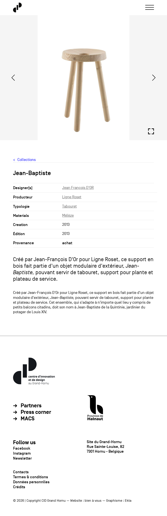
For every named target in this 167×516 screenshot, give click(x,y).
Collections (26, 159)
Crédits (19, 487)
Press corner (36, 412)
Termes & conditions (30, 477)
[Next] (154, 77)
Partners (31, 406)
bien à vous (93, 501)
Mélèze (68, 215)
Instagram (22, 453)
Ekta (128, 501)
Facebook (21, 448)
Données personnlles (31, 482)
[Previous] (13, 77)
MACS (28, 419)
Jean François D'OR (78, 187)
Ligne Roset (71, 197)
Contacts (21, 472)
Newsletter (22, 458)
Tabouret (69, 206)
